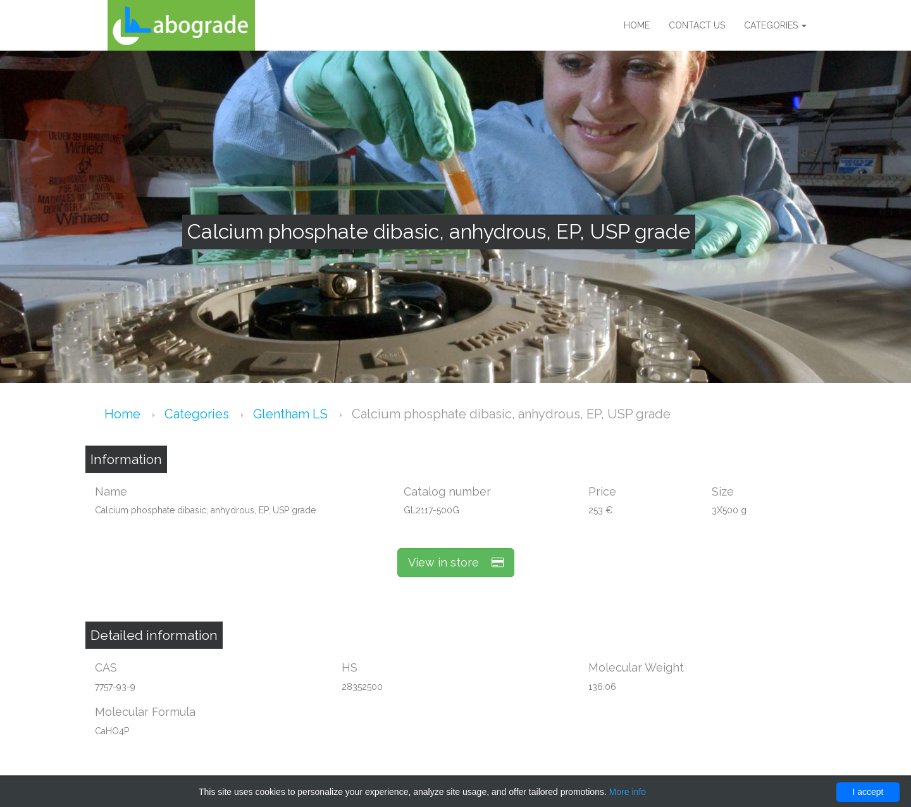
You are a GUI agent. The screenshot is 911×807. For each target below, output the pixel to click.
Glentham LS (292, 414)
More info (627, 792)
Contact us (697, 25)
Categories (775, 25)
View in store (456, 562)
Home (637, 25)
